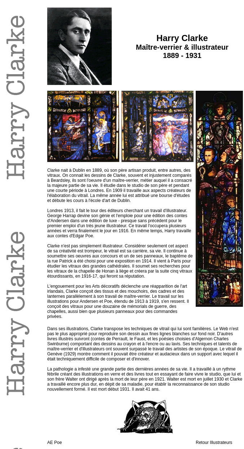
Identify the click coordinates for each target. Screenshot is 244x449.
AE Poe (54, 442)
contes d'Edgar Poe (74, 235)
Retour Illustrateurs (214, 442)
